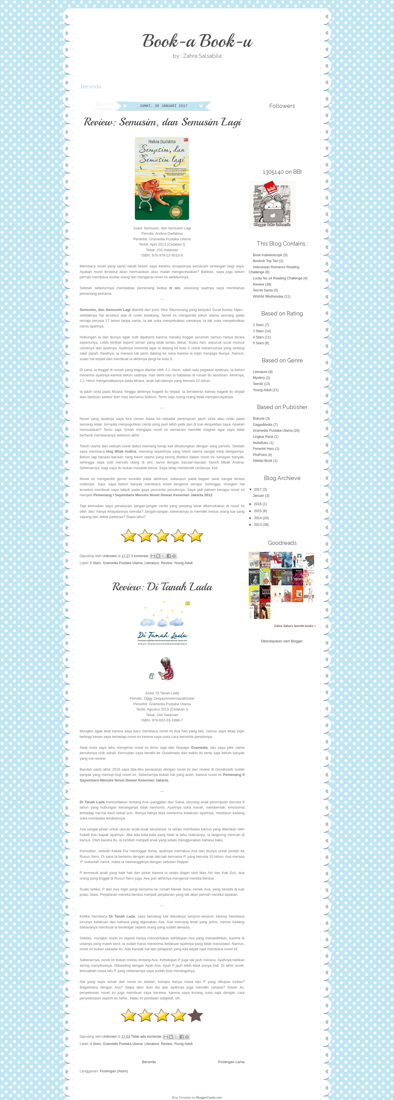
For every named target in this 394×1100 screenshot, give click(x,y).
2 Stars (258, 325)
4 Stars (95, 1044)
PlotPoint (260, 455)
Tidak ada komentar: (147, 1037)
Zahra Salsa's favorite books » (295, 626)
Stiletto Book (262, 461)
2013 (258, 525)
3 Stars (258, 331)
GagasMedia (262, 425)
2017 (258, 489)
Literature (151, 563)
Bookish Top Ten (265, 261)
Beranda (91, 86)
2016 (258, 504)
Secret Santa (263, 290)
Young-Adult (183, 563)
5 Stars (95, 563)
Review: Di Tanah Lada (162, 587)
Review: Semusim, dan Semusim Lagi (162, 122)
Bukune (259, 418)
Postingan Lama (231, 1062)
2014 (258, 518)
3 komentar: (140, 556)
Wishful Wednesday (268, 296)
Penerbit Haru (263, 449)
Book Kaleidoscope (268, 255)
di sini (174, 288)
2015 (258, 511)
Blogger (297, 641)
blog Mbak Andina (121, 451)
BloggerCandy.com (209, 1097)
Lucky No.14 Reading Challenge (277, 278)
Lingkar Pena (263, 437)
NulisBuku (261, 443)
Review (166, 563)
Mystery (259, 378)
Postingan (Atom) (114, 1071)
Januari (259, 496)
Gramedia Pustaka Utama (123, 563)
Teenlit (258, 384)
